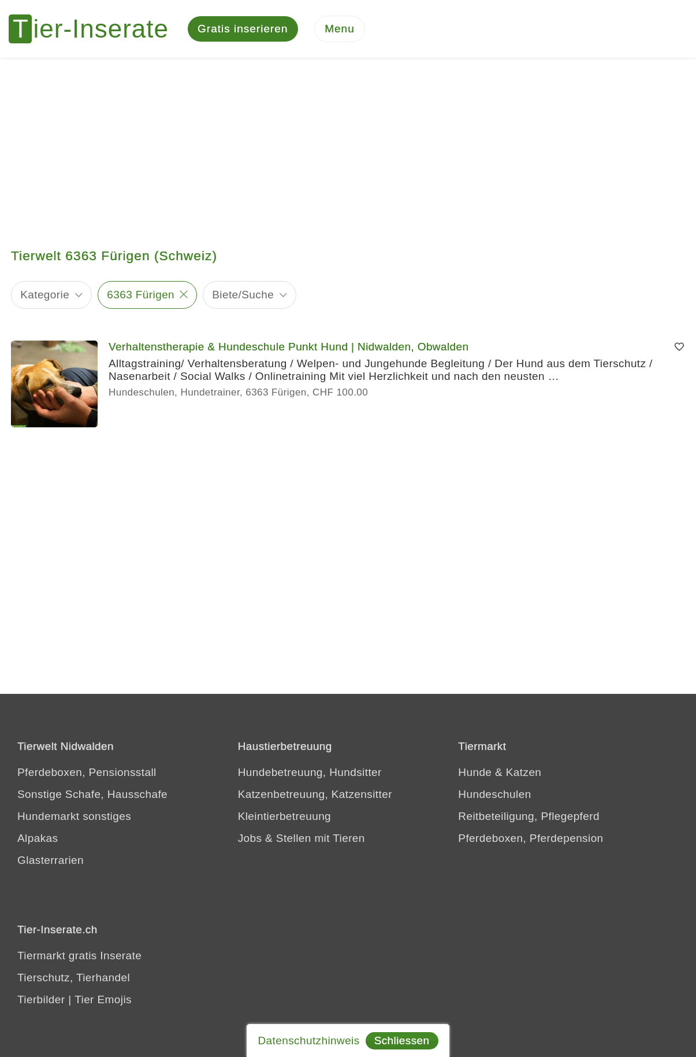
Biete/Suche (243, 295)
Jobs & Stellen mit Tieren (301, 838)
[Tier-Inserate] (95, 29)
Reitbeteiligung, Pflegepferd (529, 816)
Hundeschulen (494, 794)
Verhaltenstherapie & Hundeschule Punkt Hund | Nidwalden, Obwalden (288, 347)
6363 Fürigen (140, 295)
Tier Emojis (103, 999)
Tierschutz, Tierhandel (73, 977)
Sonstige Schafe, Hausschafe (92, 794)
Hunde (475, 772)
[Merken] (679, 347)
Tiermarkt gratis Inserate (79, 955)
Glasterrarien (50, 860)
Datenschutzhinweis (308, 1040)
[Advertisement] (348, 145)
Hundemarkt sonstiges (74, 816)
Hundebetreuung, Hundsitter (310, 772)
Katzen (524, 772)
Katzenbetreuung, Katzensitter (315, 794)
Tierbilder (41, 999)
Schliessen (402, 1040)
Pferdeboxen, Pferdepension (530, 838)
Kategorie (44, 295)
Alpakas (37, 838)
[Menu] (339, 29)
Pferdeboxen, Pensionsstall (87, 772)
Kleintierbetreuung (284, 816)
